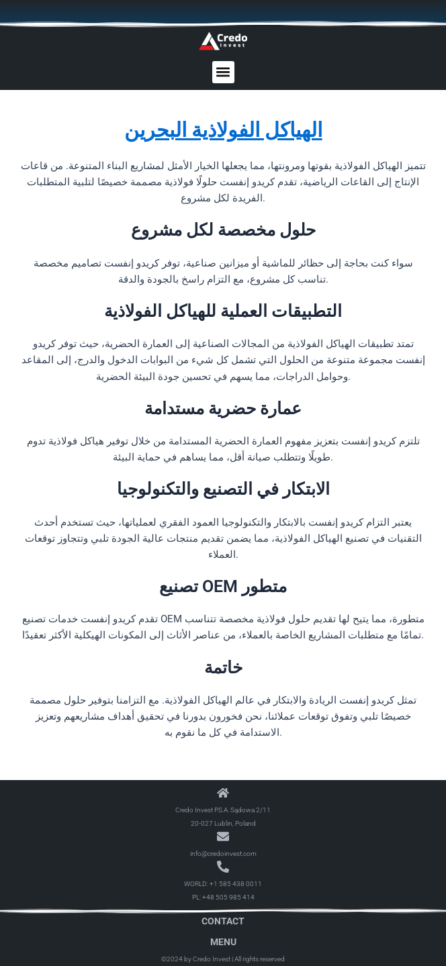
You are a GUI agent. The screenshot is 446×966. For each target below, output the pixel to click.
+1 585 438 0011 (236, 883)
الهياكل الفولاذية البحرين (223, 130)
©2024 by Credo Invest (195, 959)
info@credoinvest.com (223, 853)
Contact (223, 921)
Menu (223, 941)
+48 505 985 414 (228, 897)
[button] (223, 72)
